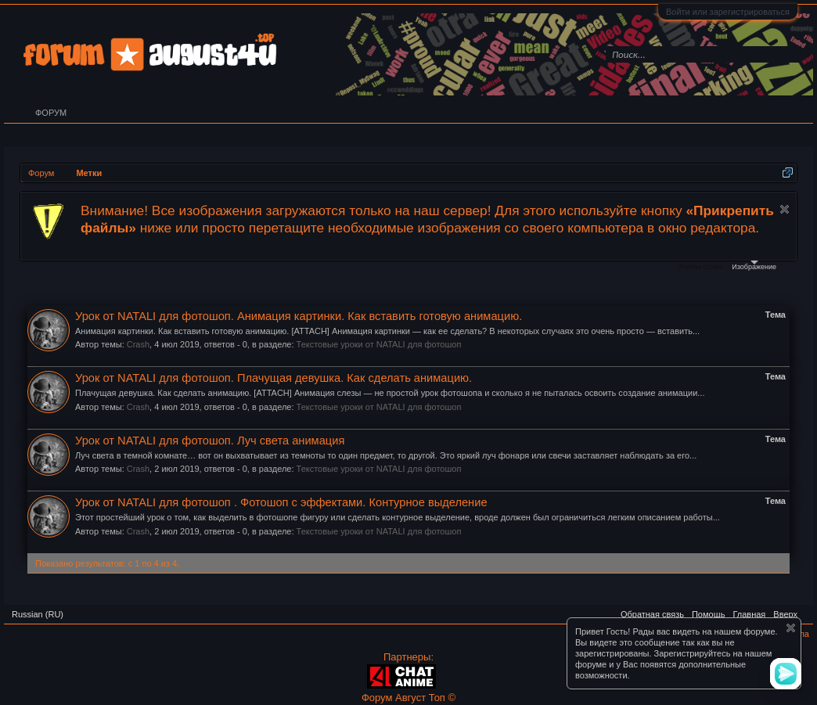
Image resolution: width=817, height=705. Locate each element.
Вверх (785, 614)
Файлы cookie (700, 267)
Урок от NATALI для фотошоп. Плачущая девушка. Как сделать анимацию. (273, 378)
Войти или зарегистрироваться (728, 11)
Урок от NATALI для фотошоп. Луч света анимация (209, 440)
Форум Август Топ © (408, 697)
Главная (748, 614)
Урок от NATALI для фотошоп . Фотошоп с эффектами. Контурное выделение (281, 502)
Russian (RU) (37, 614)
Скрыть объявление (784, 209)
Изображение (754, 266)
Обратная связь (652, 614)
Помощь (708, 614)
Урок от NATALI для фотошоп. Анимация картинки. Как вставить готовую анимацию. (298, 316)
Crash (138, 344)
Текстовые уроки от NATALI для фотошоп (379, 344)
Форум (51, 112)
